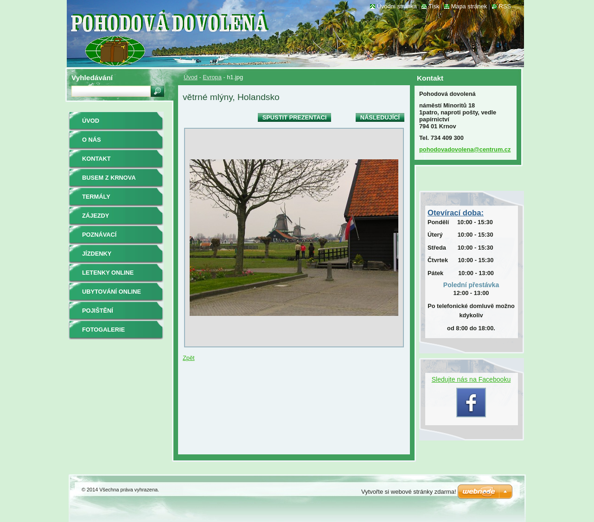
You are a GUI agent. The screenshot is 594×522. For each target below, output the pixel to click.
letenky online (108, 272)
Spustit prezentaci (294, 117)
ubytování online (111, 291)
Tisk (433, 6)
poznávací (99, 234)
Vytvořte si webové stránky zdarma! (408, 491)
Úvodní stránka (397, 6)
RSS (505, 6)
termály (96, 196)
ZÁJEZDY (95, 215)
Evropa (212, 77)
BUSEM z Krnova (109, 177)
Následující (380, 117)
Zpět (189, 357)
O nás (91, 139)
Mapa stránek (469, 6)
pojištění (97, 310)
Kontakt (96, 158)
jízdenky (96, 253)
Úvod (191, 77)
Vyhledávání (92, 78)
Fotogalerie (103, 329)
